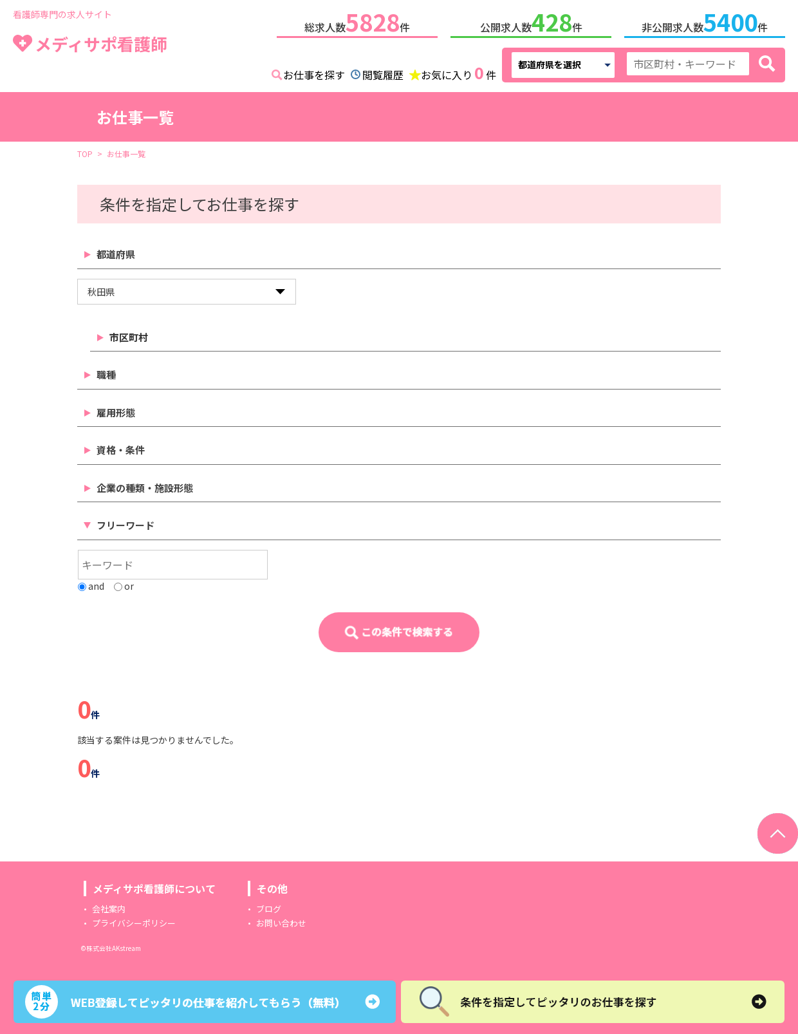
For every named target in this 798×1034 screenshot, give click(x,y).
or (124, 583)
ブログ (268, 906)
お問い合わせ (281, 920)
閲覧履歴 (383, 72)
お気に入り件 (458, 71)
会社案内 (108, 906)
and (91, 583)
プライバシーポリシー (134, 920)
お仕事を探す (314, 72)
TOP (85, 151)
